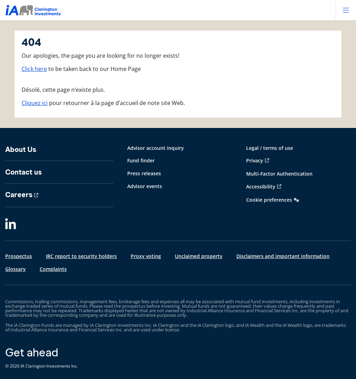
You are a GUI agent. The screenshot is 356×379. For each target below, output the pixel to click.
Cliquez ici (35, 103)
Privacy (254, 160)
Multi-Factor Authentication (279, 173)
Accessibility (260, 186)
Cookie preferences (269, 199)
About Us (20, 149)
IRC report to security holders (81, 256)
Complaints (53, 269)
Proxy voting (146, 256)
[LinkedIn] (10, 224)
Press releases (144, 173)
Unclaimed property (198, 256)
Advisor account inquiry (155, 148)
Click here (34, 69)
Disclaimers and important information (283, 256)
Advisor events (144, 186)
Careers (18, 195)
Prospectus (18, 256)
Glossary (15, 269)
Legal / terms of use (269, 148)
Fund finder (141, 160)
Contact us (23, 172)
